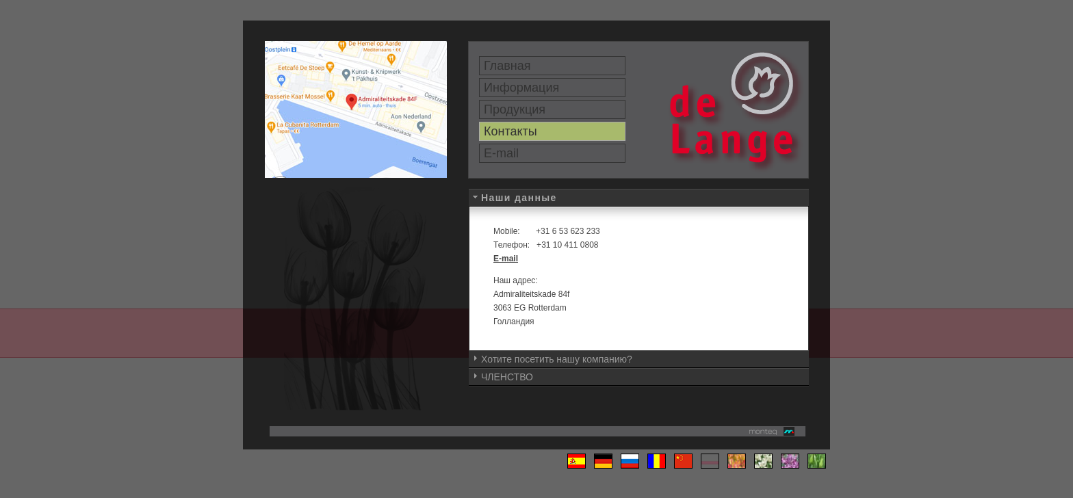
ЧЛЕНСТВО (507, 376)
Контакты (510, 131)
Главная (507, 66)
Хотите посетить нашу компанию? (556, 359)
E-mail (501, 153)
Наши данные (519, 197)
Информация (521, 87)
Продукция (514, 109)
